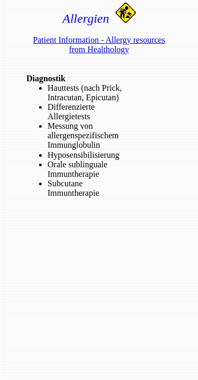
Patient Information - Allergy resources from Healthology (99, 44)
